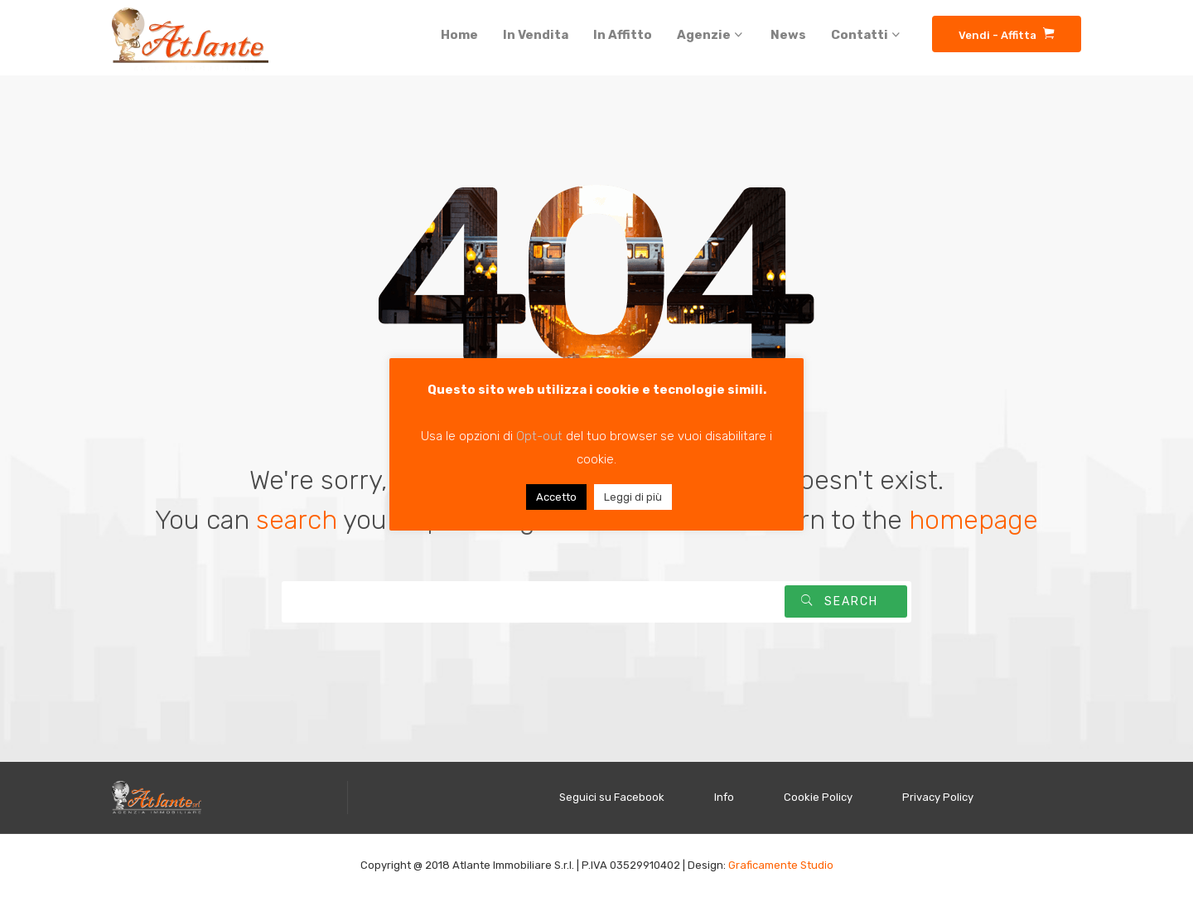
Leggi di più (633, 497)
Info (724, 797)
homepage (973, 520)
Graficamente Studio (780, 865)
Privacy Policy (937, 797)
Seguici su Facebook (611, 797)
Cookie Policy (818, 797)
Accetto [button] (556, 497)
